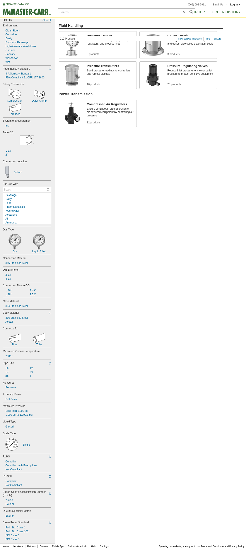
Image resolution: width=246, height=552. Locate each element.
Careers (43, 546)
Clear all (47, 20)
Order (198, 12)
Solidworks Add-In (77, 546)
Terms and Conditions (212, 546)
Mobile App (58, 546)
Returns (31, 546)
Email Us (218, 4)
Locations (18, 546)
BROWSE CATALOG (17, 4)
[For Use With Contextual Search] (27, 189)
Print (207, 38)
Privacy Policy (236, 546)
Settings (104, 546)
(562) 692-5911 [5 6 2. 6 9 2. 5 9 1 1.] (197, 4)
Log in (235, 4)
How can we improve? (190, 38)
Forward (217, 38)
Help (93, 546)
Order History (226, 12)
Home (6, 546)
